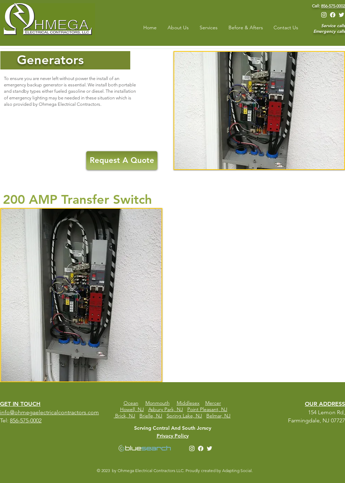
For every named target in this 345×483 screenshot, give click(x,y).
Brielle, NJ (150, 415)
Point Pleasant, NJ (207, 409)
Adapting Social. (238, 470)
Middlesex (188, 403)
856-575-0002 (333, 5)
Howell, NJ (132, 409)
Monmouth (157, 403)
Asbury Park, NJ (165, 409)
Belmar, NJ (218, 415)
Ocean (131, 403)
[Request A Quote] (121, 160)
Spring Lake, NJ (184, 415)
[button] (81, 295)
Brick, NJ (125, 415)
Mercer (213, 403)
